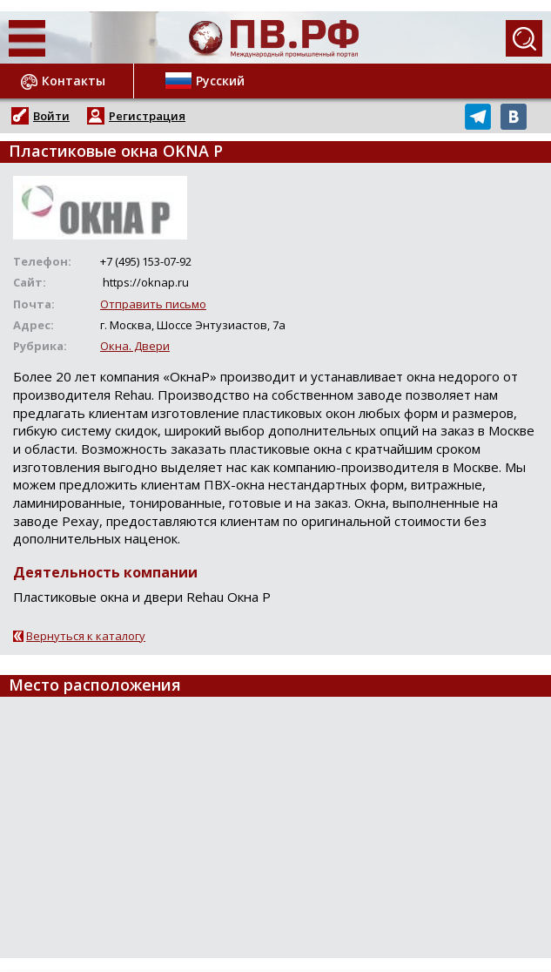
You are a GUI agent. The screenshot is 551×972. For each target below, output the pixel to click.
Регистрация (147, 116)
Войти (51, 116)
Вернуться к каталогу (85, 636)
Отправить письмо (153, 304)
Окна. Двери (135, 346)
